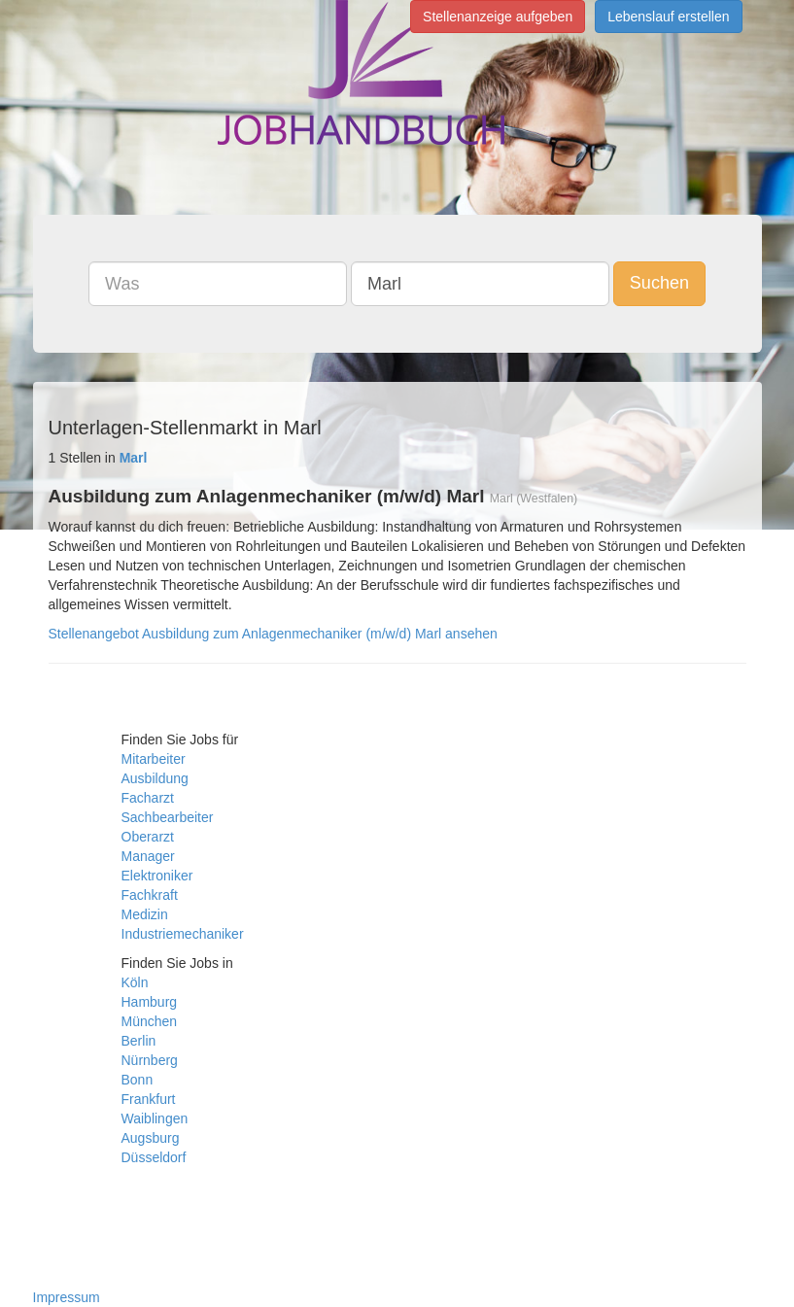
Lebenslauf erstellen (668, 16)
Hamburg (149, 1002)
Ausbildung (155, 778)
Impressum (66, 1297)
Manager (148, 856)
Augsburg (150, 1138)
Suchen (659, 282)
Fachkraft (149, 895)
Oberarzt (147, 836)
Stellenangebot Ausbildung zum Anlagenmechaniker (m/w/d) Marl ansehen (273, 633)
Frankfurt (148, 1099)
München (149, 1021)
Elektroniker (157, 875)
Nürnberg (149, 1060)
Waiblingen (155, 1118)
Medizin (144, 914)
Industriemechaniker (182, 934)
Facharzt (147, 798)
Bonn (137, 1079)
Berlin (138, 1041)
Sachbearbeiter (167, 817)
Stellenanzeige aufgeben (497, 16)
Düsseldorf (154, 1157)
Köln (135, 982)
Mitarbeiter (153, 759)
